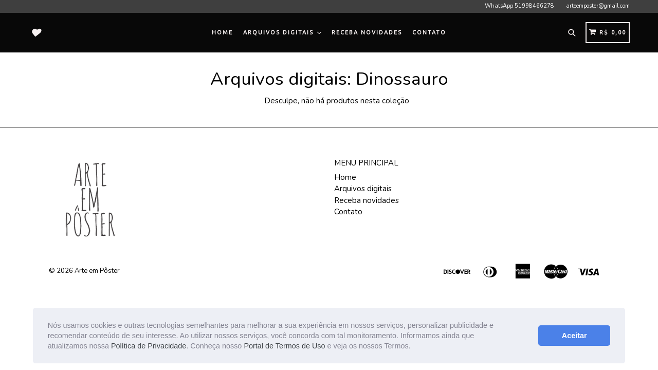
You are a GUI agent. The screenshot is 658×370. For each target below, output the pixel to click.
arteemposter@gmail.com (598, 6)
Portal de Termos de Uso (284, 346)
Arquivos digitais (282, 32)
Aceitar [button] (574, 335)
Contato (429, 32)
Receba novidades (367, 32)
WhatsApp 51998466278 (519, 6)
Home (222, 32)
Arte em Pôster (97, 270)
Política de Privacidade (148, 346)
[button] (414, 346)
